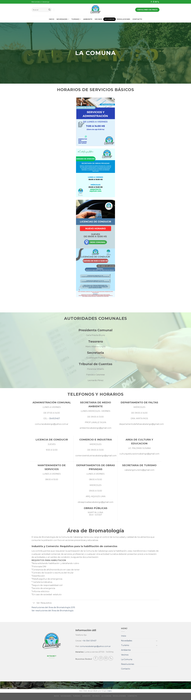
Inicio (51, 19)
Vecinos (98, 19)
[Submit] (49, 10)
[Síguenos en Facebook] (151, 2)
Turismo (76, 19)
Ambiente (87, 19)
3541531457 (54, 418)
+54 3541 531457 (89, 641)
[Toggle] (34, 603)
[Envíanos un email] (156, 2)
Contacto (137, 19)
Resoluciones (123, 19)
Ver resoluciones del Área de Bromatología (52, 610)
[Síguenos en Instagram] (153, 2)
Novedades (63, 19)
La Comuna (110, 19)
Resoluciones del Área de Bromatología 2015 (53, 607)
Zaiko (109, 691)
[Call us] (158, 2)
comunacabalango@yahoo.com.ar (95, 646)
